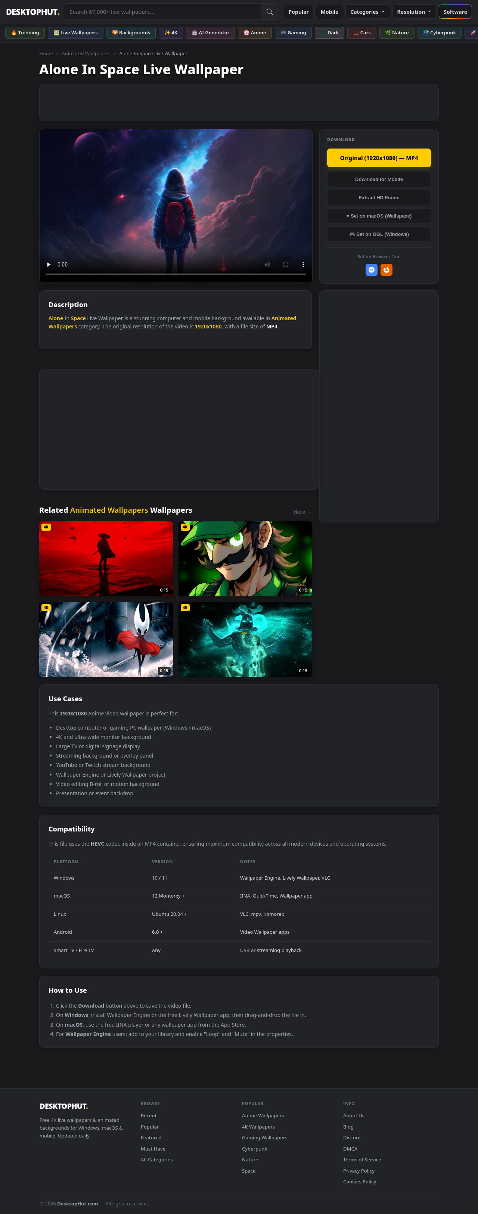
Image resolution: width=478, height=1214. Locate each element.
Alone (56, 318)
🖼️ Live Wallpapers (75, 32)
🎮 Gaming (293, 32)
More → (302, 511)
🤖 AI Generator (210, 32)
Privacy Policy (359, 1170)
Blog (348, 1126)
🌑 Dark (329, 32)
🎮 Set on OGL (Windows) (379, 234)
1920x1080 (208, 326)
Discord (352, 1137)
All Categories (157, 1159)
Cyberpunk (254, 1148)
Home (46, 53)
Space (78, 318)
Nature (250, 1159)
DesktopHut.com (77, 1203)
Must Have (153, 1148)
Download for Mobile (379, 179)
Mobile (330, 11)
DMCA (350, 1148)
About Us (353, 1115)
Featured (151, 1137)
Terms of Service (362, 1159)
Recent (149, 1115)
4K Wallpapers (258, 1126)
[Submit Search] (270, 11)
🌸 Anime (254, 32)
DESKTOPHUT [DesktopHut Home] (32, 12)
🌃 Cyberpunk (439, 32)
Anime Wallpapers (263, 1115)
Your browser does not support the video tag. (176, 206)
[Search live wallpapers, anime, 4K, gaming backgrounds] (162, 11)
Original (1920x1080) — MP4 (379, 158)
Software (455, 11)
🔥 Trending (25, 32)
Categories (367, 11)
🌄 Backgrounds (131, 32)
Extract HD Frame (378, 197)
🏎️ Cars (361, 32)
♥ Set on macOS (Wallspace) (379, 216)
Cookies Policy (359, 1181)
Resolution (414, 11)
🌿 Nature (397, 32)
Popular (299, 11)
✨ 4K (170, 32)
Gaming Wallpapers (265, 1137)
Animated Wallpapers (86, 53)
